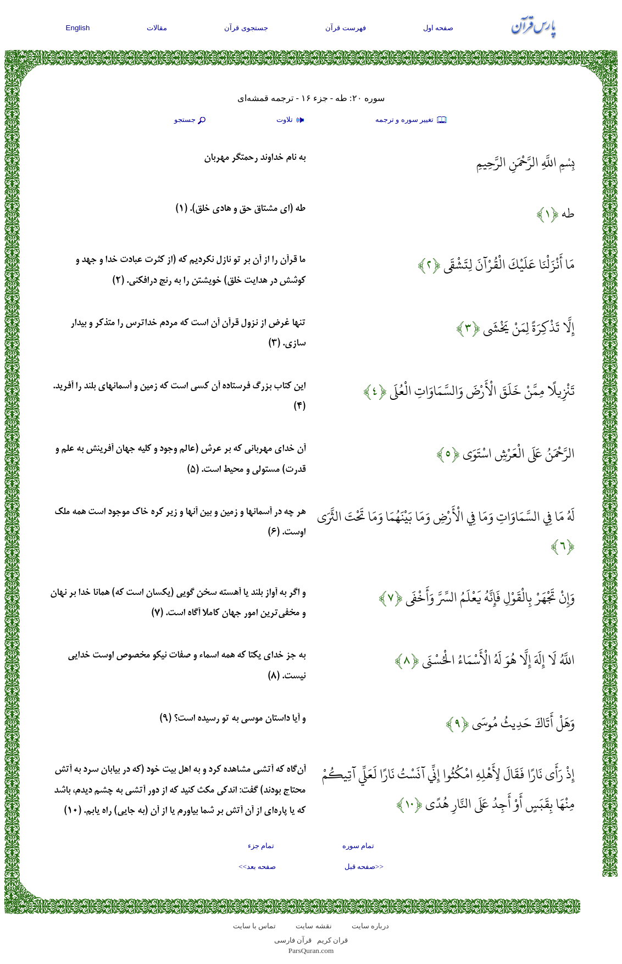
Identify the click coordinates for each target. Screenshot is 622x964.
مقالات (157, 28)
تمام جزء (261, 846)
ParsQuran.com (311, 950)
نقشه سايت (313, 926)
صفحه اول (438, 28)
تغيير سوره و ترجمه (411, 120)
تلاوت (291, 120)
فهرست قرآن (345, 28)
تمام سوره (358, 846)
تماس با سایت (254, 926)
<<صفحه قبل (364, 866)
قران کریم (332, 940)
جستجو (191, 120)
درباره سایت (370, 926)
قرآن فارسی (293, 940)
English (78, 28)
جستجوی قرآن (246, 28)
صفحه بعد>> (257, 866)
